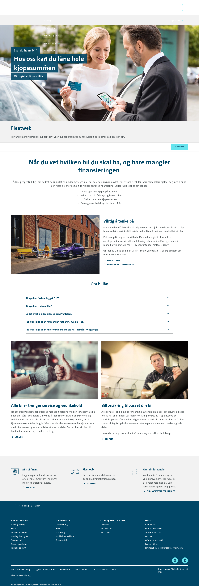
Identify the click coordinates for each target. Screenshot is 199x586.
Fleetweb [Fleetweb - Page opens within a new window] (104, 515)
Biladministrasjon (19, 523)
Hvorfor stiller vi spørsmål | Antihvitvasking (164, 538)
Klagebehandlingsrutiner (45, 560)
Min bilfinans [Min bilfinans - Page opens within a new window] (106, 519)
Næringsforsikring (19, 534)
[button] (42, 288)
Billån (13, 519)
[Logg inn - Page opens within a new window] (89, 473)
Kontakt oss (150, 515)
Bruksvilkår (65, 560)
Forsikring (60, 523)
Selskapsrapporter (153, 523)
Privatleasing (62, 515)
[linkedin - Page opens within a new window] (185, 551)
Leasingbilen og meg (20, 526)
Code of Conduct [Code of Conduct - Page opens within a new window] (81, 560)
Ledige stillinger (152, 534)
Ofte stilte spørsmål (154, 530)
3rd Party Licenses (100, 560)
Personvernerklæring (20, 560)
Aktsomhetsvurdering (21, 565)
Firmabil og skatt (18, 538)
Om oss (148, 526)
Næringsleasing (18, 515)
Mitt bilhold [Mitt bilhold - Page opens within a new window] (105, 523)
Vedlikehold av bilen (65, 526)
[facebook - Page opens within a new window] (175, 551)
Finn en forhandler (153, 519)
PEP (114, 560)
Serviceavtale (17, 530)
